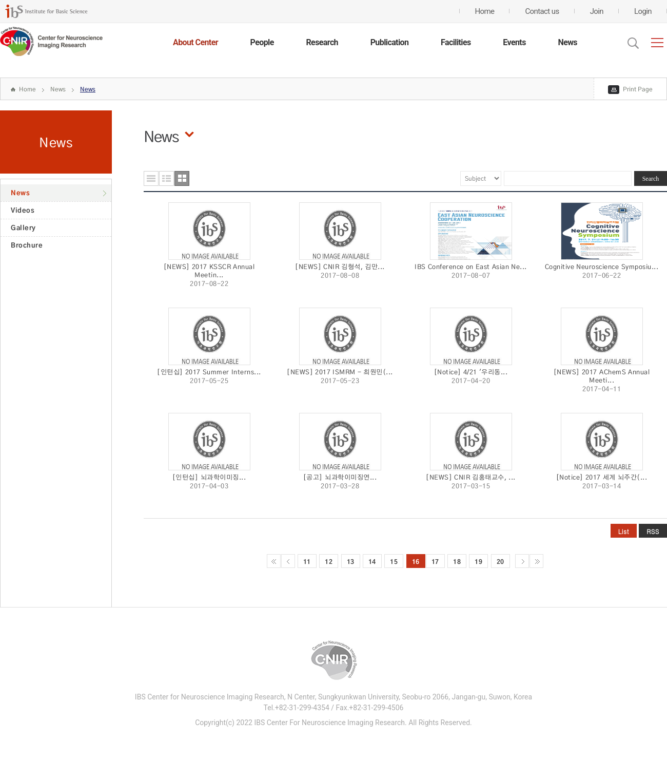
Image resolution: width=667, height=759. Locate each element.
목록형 (151, 178)
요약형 (166, 178)
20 (500, 561)
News (567, 42)
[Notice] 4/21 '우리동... (471, 372)
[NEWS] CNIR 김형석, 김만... (340, 266)
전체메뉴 (657, 42)
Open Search (633, 43)
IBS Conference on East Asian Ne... (471, 266)
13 (351, 561)
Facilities (456, 42)
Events (514, 42)
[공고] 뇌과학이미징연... (340, 477)
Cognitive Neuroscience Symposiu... (601, 266)
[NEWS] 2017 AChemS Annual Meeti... (602, 376)
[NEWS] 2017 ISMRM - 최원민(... (340, 372)
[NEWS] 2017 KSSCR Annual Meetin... (209, 270)
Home (27, 89)
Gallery (23, 227)
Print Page (638, 89)
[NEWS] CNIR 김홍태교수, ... (471, 477)
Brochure (27, 245)
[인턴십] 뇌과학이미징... (209, 477)
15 (394, 561)
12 (328, 561)
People (262, 42)
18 (457, 561)
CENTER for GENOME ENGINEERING (51, 41)
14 (372, 561)
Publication (389, 42)
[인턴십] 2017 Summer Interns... (209, 372)
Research (322, 42)
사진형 (181, 178)
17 (435, 561)
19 (478, 561)
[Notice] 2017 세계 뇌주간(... (602, 477)
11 (307, 561)
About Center (195, 42)
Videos (22, 210)
